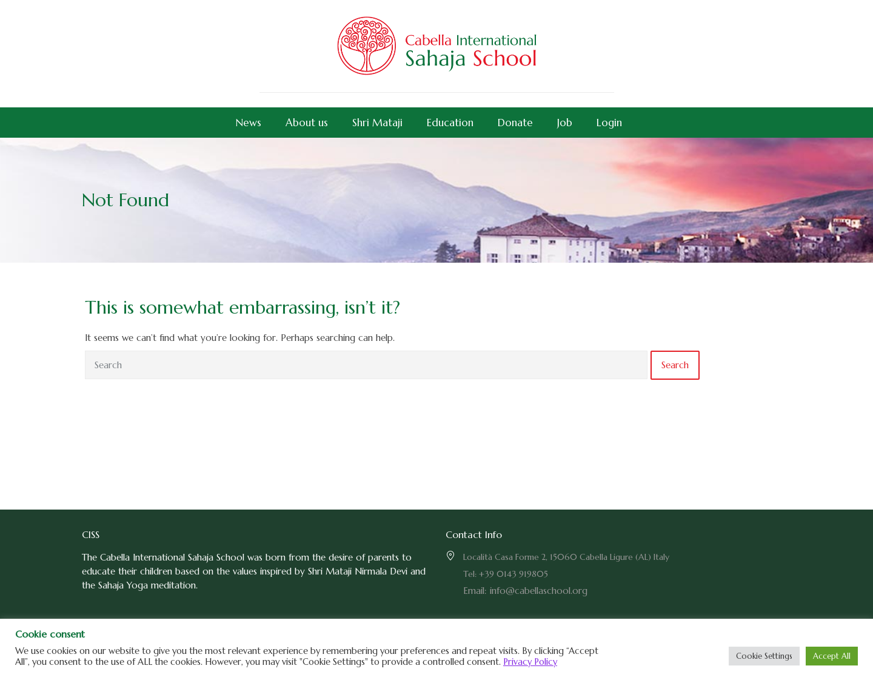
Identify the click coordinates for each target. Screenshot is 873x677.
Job (564, 122)
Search (675, 365)
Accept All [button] (832, 656)
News (248, 122)
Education (450, 122)
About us (307, 122)
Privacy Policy (530, 661)
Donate (515, 122)
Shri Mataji (377, 122)
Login (609, 122)
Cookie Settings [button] (764, 656)
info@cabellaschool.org (538, 590)
